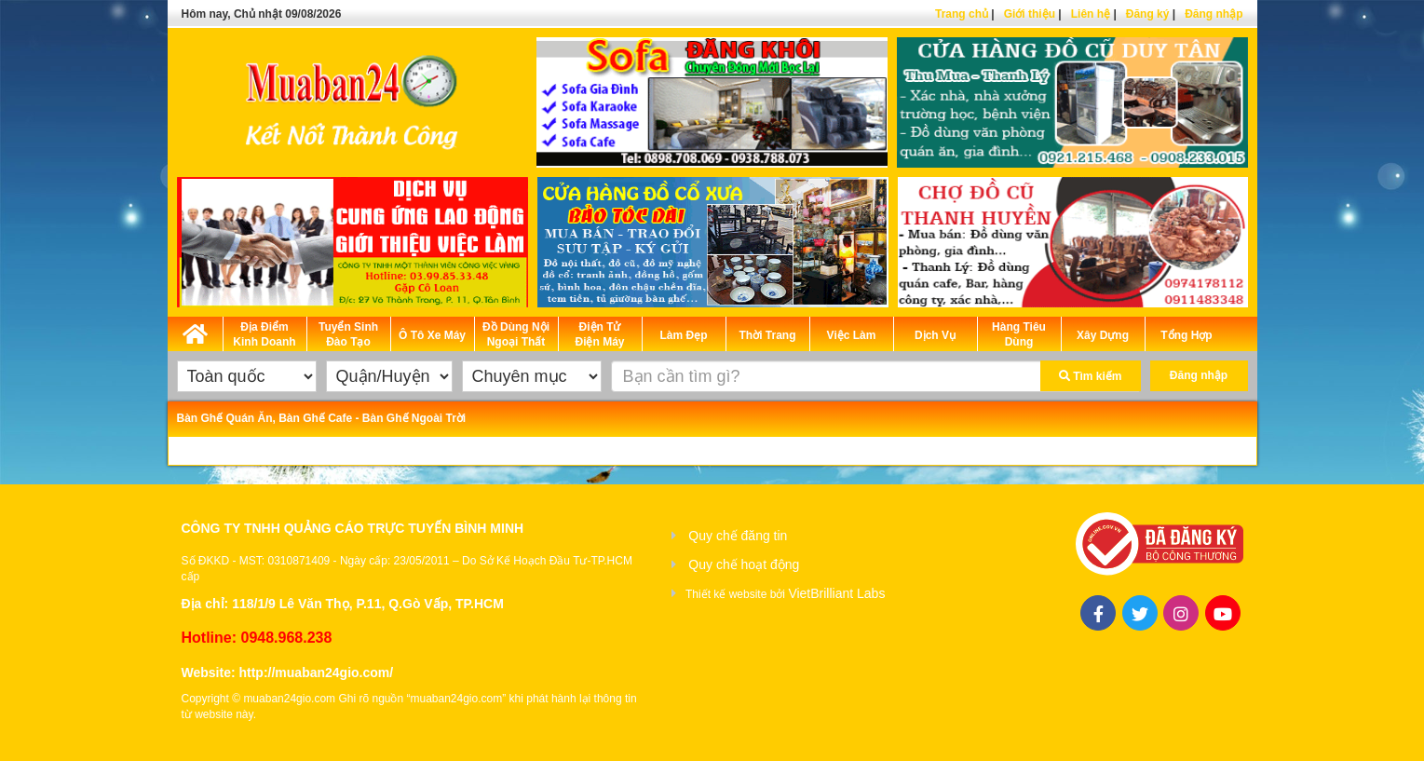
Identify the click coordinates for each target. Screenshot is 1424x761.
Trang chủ (961, 13)
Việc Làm (851, 335)
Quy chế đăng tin (737, 535)
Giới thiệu (1029, 13)
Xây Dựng (1103, 335)
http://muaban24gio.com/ (315, 672)
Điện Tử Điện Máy (599, 334)
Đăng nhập (1213, 13)
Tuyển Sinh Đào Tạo (348, 334)
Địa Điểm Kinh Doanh (264, 334)
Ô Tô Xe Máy (432, 335)
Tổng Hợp (1186, 335)
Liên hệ (1090, 13)
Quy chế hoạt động (743, 564)
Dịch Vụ (935, 335)
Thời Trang (767, 335)
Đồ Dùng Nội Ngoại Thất (515, 334)
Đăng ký (1148, 13)
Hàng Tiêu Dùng (1019, 334)
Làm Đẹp (683, 335)
